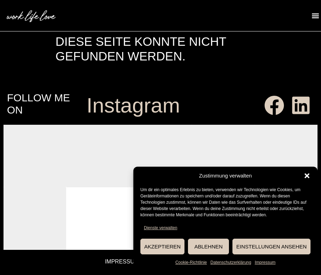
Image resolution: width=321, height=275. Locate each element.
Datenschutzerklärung (230, 262)
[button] (306, 175)
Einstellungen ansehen (271, 246)
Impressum (265, 262)
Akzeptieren (162, 246)
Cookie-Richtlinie (191, 262)
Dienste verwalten (160, 227)
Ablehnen (208, 246)
